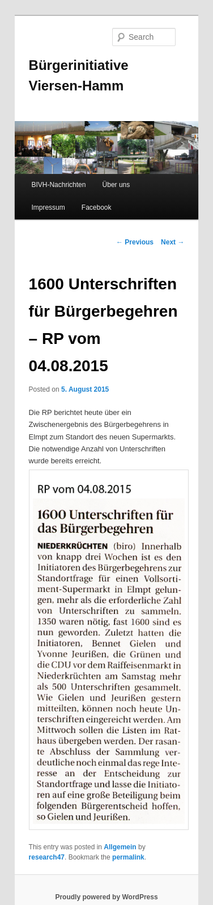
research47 (47, 857)
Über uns (116, 185)
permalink (128, 857)
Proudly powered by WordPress (106, 897)
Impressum (48, 207)
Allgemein (120, 847)
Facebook (97, 207)
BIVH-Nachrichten (58, 185)
